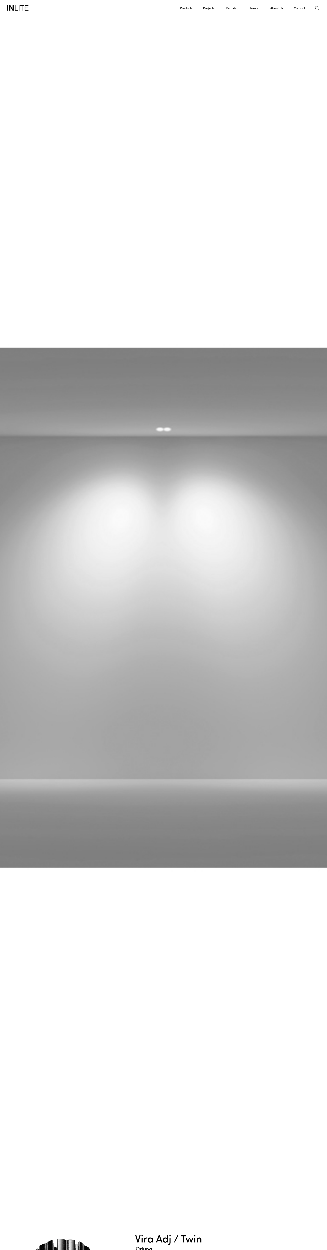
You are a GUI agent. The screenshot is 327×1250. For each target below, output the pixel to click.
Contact (299, 8)
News (254, 8)
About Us (276, 8)
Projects (208, 8)
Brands (231, 8)
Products (186, 8)
